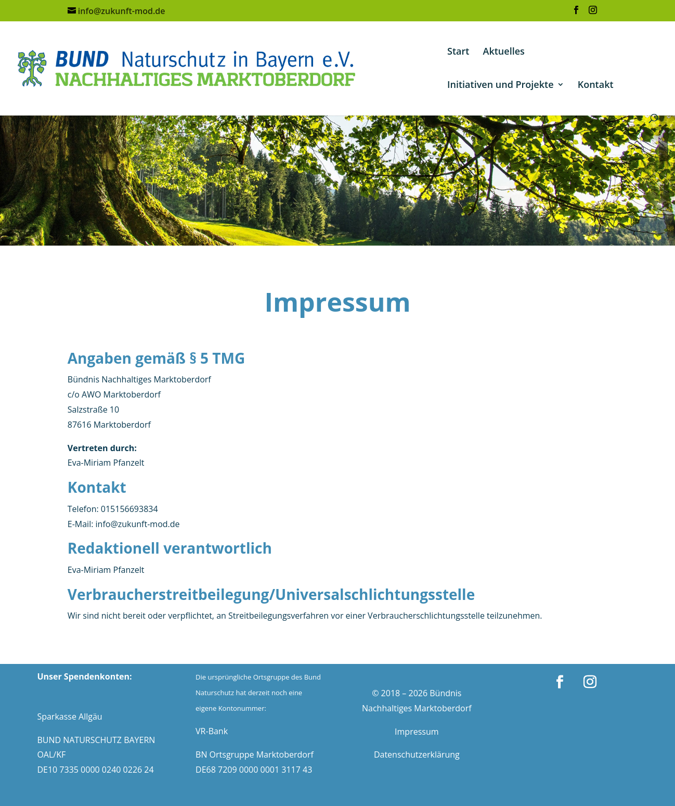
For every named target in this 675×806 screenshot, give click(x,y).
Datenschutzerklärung (417, 754)
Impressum (416, 731)
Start (458, 52)
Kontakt (596, 86)
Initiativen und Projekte (500, 86)
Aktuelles (504, 52)
